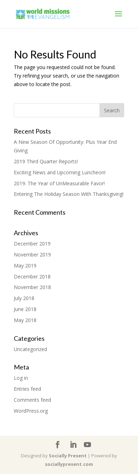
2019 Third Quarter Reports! (46, 161)
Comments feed (32, 399)
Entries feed (27, 388)
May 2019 (25, 265)
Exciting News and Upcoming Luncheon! (59, 172)
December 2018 (32, 276)
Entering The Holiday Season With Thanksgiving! (68, 194)
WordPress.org (31, 410)
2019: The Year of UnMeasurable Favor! (59, 183)
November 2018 (32, 287)
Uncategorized (30, 349)
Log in (21, 377)
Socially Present (68, 455)
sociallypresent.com (69, 464)
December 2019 (32, 243)
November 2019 (32, 254)
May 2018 (25, 320)
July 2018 (24, 298)
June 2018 (25, 309)
